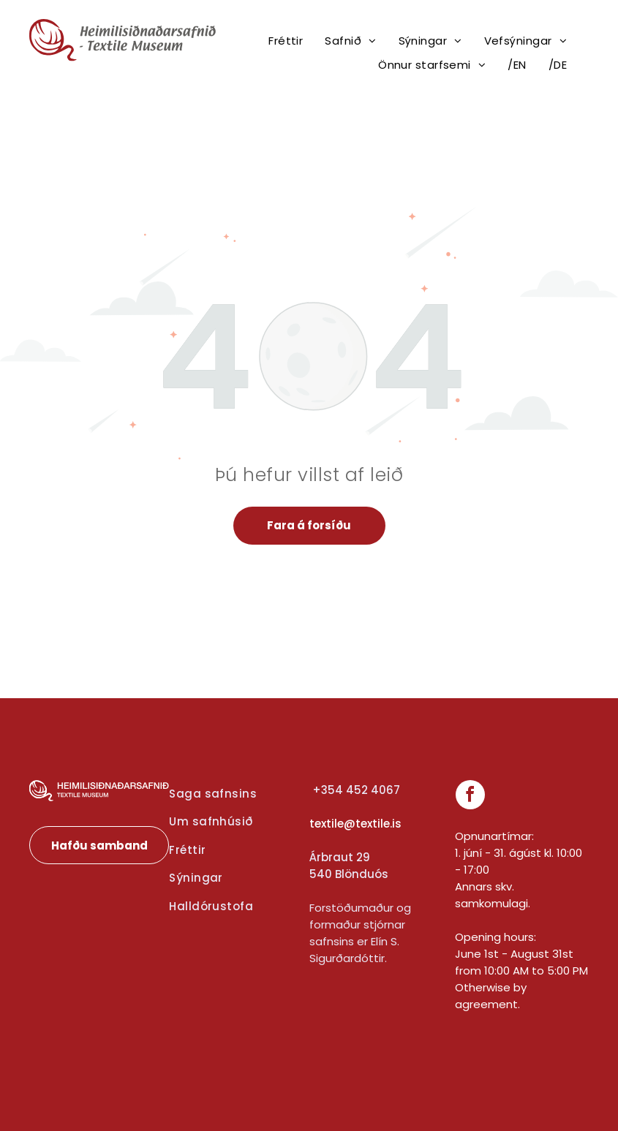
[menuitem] (285, 41)
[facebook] (470, 796)
